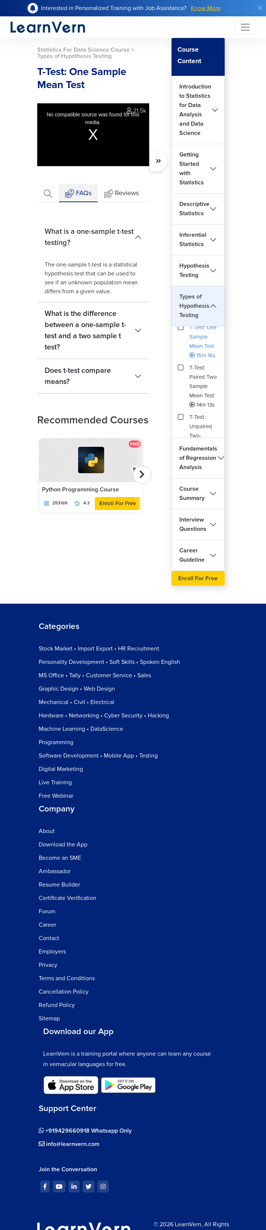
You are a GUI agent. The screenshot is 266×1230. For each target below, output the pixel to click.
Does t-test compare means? (78, 376)
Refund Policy (57, 1005)
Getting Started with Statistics (191, 168)
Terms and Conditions (67, 978)
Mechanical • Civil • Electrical (76, 702)
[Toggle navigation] (245, 27)
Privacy (48, 965)
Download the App (63, 844)
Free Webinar (56, 796)
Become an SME (60, 858)
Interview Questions (192, 524)
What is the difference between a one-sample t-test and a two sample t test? (85, 330)
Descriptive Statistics (194, 208)
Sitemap (49, 1018)
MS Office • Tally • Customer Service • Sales (95, 675)
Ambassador (55, 871)
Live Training (55, 782)
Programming (56, 742)
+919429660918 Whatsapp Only (85, 1130)
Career (47, 925)
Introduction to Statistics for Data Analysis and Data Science (195, 110)
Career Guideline (192, 555)
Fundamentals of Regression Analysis (198, 458)
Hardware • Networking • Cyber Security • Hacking (104, 715)
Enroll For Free (117, 503)
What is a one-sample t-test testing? (89, 237)
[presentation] (142, 475)
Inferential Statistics (192, 239)
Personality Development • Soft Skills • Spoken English (109, 662)
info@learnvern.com (69, 1144)
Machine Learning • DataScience (81, 729)
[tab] (48, 193)
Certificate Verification (67, 898)
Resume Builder (59, 884)
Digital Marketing (61, 769)
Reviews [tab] (121, 193)
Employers (52, 951)
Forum (47, 911)
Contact (49, 938)
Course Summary (192, 493)
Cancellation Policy (64, 991)
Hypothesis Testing (194, 270)
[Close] (260, 8)
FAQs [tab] (78, 193)
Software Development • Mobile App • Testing (98, 755)
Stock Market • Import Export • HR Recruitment (99, 648)
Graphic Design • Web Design (77, 689)
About (47, 831)
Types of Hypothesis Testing (194, 306)
